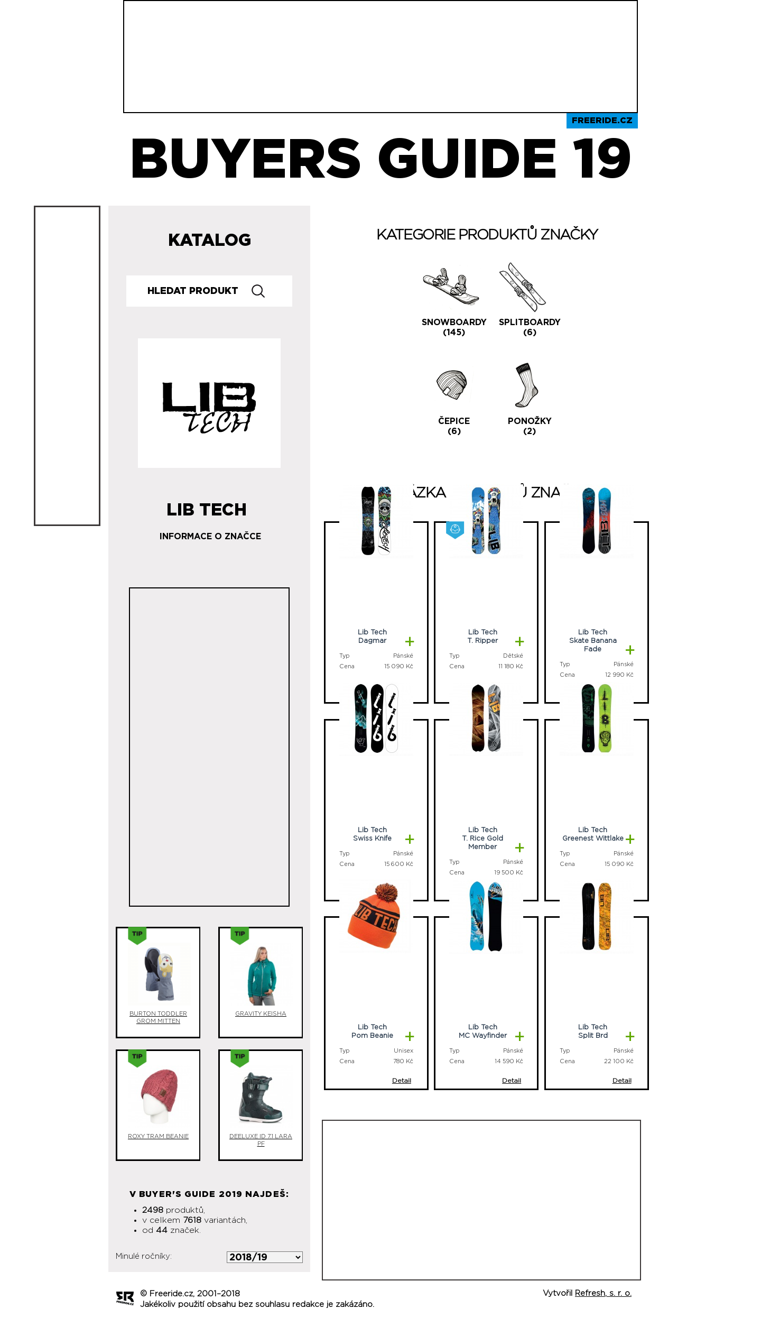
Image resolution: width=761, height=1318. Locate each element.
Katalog (209, 240)
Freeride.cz (602, 120)
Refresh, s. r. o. (603, 1293)
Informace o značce (210, 536)
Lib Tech (206, 506)
